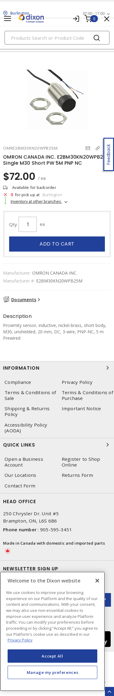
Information (57, 367)
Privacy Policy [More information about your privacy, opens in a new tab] (20, 640)
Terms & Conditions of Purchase (87, 395)
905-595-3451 (56, 529)
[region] (52, 631)
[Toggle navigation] (7, 19)
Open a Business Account (24, 462)
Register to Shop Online (81, 462)
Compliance (18, 382)
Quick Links (57, 444)
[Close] (97, 580)
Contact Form (20, 486)
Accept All (52, 656)
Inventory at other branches (36, 201)
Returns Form (77, 475)
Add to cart (57, 243)
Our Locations (20, 475)
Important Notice (81, 408)
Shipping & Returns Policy (27, 411)
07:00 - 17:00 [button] (94, 13)
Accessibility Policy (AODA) (26, 428)
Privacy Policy (77, 382)
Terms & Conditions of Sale (30, 395)
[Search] (57, 38)
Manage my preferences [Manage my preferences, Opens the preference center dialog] (52, 672)
